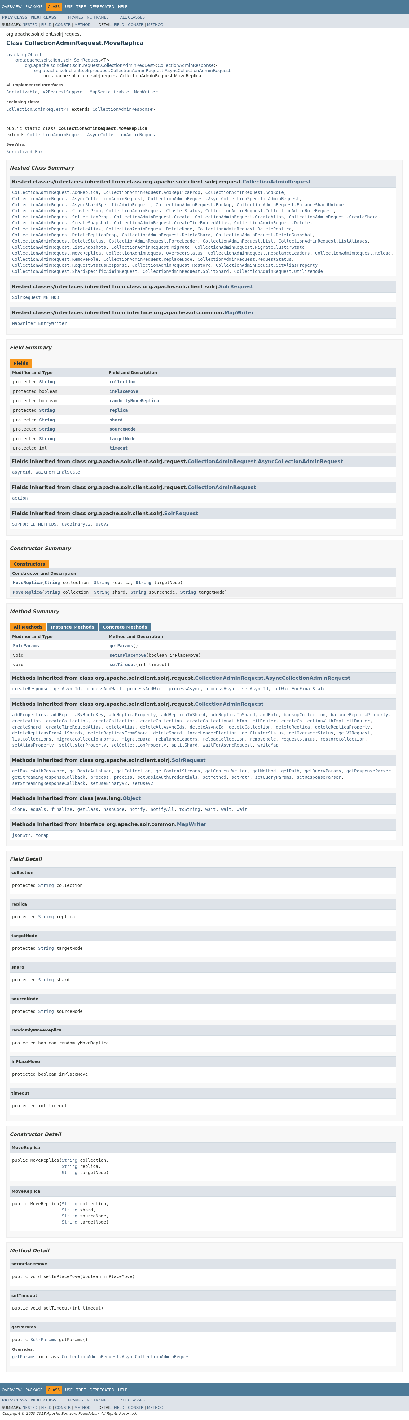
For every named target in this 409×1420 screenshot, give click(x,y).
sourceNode (123, 429)
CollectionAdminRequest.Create (152, 216)
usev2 (102, 524)
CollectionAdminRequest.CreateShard (333, 216)
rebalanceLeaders (177, 739)
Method (82, 25)
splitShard (184, 744)
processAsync (184, 688)
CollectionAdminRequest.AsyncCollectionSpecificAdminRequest (223, 198)
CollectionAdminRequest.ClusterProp (56, 210)
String (47, 381)
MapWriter (146, 91)
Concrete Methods (125, 627)
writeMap (267, 744)
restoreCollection (342, 739)
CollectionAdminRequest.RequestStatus (244, 259)
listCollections (31, 739)
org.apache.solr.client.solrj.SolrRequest (57, 60)
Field (46, 25)
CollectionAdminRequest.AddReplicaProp (151, 192)
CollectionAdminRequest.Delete (272, 222)
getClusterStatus (263, 732)
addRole (269, 714)
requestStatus (298, 739)
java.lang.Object (24, 54)
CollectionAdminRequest (35, 109)
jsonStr (21, 835)
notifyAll (162, 809)
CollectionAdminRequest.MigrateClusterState (250, 247)
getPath (290, 770)
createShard (26, 727)
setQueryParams (273, 777)
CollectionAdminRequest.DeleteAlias (56, 228)
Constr (63, 25)
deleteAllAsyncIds (162, 727)
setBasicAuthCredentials (168, 777)
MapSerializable (109, 91)
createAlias (26, 720)
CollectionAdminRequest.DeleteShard (166, 234)
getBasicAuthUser (90, 770)
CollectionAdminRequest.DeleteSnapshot (264, 234)
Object (132, 798)
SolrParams (26, 645)
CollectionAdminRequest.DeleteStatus (57, 241)
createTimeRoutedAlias (73, 727)
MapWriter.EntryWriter (39, 323)
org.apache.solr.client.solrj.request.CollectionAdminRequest (89, 65)
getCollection (134, 770)
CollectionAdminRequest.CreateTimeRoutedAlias (171, 222)
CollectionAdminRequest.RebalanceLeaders (259, 253)
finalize (61, 809)
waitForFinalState (58, 472)
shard (116, 419)
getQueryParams (323, 770)
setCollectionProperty (138, 744)
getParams (121, 645)
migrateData (136, 739)
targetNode (123, 438)
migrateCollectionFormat (86, 739)
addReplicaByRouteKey (77, 714)
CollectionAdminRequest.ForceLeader (153, 241)
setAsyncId (255, 688)
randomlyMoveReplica (134, 400)
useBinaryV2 (76, 524)
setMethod (214, 777)
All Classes (132, 17)
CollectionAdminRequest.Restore (171, 265)
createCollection (67, 720)
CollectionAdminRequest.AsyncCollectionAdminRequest (92, 134)
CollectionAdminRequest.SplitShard (186, 271)
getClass (87, 809)
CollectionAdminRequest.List (238, 241)
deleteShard (167, 732)
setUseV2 (142, 783)
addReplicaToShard (183, 714)
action (20, 498)
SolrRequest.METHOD (35, 297)
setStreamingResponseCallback (48, 783)
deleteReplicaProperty (342, 727)
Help (123, 7)
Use (69, 7)
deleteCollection (250, 727)
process (99, 777)
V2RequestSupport (64, 91)
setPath (240, 777)
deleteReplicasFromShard (118, 732)
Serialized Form (25, 151)
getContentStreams (178, 770)
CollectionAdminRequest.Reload (353, 253)
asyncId (21, 472)
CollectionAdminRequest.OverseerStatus (154, 253)
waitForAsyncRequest (227, 744)
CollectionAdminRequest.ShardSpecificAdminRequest (75, 271)
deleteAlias (120, 727)
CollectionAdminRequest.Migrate (150, 247)
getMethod (264, 770)
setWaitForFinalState (299, 688)
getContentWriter (226, 770)
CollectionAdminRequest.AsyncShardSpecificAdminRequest (81, 204)
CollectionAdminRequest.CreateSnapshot (60, 222)
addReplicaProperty (132, 714)
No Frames (98, 17)
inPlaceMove (124, 391)
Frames (75, 17)
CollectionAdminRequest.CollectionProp (60, 216)
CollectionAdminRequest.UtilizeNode (278, 271)
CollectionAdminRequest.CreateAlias (239, 216)
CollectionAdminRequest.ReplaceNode (147, 259)
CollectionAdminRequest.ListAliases (323, 241)
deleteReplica (293, 727)
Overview (12, 7)
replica (119, 410)
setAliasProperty (33, 744)
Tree (81, 7)
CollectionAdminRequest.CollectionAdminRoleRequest (269, 210)
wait (210, 809)
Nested (29, 25)
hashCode (113, 809)
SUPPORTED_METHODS (34, 524)
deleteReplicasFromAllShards (47, 732)
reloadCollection (223, 739)
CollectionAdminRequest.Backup (193, 204)
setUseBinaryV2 (108, 783)
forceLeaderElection (212, 732)
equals (38, 809)
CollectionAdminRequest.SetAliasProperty (267, 265)
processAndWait (103, 688)
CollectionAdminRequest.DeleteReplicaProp (64, 234)
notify (137, 809)
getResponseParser (368, 770)
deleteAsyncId (207, 727)
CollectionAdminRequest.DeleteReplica (244, 228)
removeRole (263, 739)
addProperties (29, 714)
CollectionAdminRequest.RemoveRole (55, 259)
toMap (42, 835)
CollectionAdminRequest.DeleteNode (149, 228)
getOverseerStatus (311, 732)
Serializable (21, 91)
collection (123, 381)
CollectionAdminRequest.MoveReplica (56, 253)
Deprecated (102, 7)
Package (33, 7)
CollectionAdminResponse (186, 65)
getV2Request (354, 732)
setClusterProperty (82, 744)
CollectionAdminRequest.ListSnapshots (59, 247)
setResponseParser (319, 777)
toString (189, 809)
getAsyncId (67, 688)
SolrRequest (236, 287)
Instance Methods (72, 627)
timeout (119, 447)
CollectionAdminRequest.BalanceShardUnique (290, 204)
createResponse (30, 688)
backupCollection (305, 714)
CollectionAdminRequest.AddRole (244, 192)
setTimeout (123, 664)
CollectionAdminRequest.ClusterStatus (153, 210)
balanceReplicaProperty (359, 714)
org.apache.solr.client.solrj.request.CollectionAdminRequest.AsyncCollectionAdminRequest (132, 70)
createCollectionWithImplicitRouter (231, 720)
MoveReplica (27, 582)
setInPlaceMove (128, 655)
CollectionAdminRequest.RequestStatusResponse (69, 265)
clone (18, 809)
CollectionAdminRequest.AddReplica (55, 192)
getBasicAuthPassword (38, 770)
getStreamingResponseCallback (48, 777)
